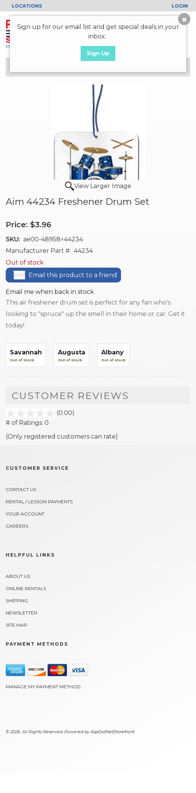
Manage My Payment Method (43, 686)
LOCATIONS (27, 6)
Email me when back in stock (50, 291)
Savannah (26, 352)
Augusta (71, 352)
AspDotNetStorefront (112, 731)
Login (180, 6)
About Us (18, 576)
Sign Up (98, 53)
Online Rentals (26, 588)
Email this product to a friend (73, 275)
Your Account (25, 514)
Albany (112, 352)
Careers (17, 526)
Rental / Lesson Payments (39, 501)
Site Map (16, 625)
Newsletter (21, 613)
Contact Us (21, 489)
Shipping (17, 600)
